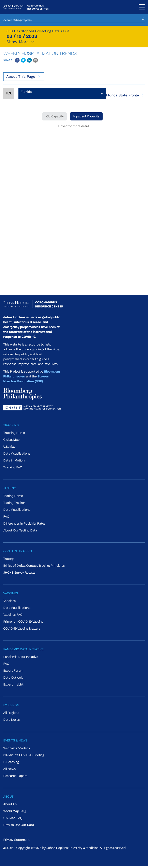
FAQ (6, 516)
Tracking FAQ (12, 467)
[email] (35, 60)
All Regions (11, 713)
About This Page (23, 76)
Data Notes (11, 720)
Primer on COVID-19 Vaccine (23, 621)
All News (9, 769)
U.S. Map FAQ (12, 818)
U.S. (9, 93)
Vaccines (9, 601)
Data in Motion (14, 460)
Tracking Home (14, 433)
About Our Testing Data (20, 530)
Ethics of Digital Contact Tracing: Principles (33, 565)
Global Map (11, 440)
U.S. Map (9, 446)
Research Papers (15, 776)
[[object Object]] (125, 95)
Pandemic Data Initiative (20, 657)
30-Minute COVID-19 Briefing (23, 755)
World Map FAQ (14, 811)
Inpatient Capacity (86, 116)
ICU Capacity (54, 116)
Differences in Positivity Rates (24, 523)
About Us (10, 804)
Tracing (8, 559)
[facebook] (17, 60)
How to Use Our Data (18, 825)
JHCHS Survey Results (19, 572)
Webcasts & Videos (16, 748)
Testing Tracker (14, 503)
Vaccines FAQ (12, 615)
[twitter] (23, 60)
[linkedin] (29, 60)
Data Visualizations (16, 453)
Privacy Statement (16, 840)
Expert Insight (13, 684)
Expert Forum (13, 670)
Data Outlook (13, 677)
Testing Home (13, 496)
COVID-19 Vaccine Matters (21, 628)
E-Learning (11, 762)
